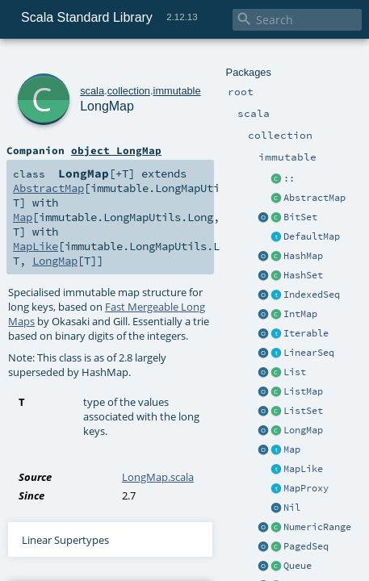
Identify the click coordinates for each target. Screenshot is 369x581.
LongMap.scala (158, 348)
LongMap (93, 80)
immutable (154, 62)
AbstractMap (44, 161)
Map (21, 176)
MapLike (32, 190)
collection (106, 62)
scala (70, 62)
